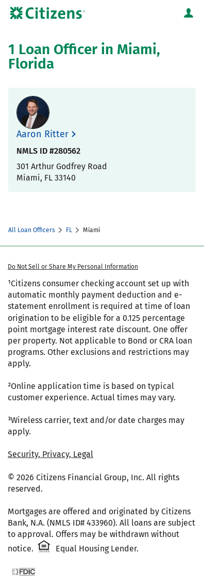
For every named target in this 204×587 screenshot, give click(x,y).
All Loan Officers (31, 230)
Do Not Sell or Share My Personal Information (73, 266)
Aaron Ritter (42, 134)
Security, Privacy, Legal (50, 454)
